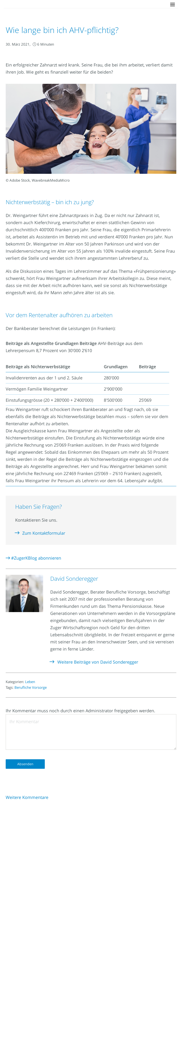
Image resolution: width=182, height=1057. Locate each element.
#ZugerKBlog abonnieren (33, 558)
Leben (30, 681)
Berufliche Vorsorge (30, 687)
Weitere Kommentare (27, 797)
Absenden (25, 764)
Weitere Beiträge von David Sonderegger (94, 662)
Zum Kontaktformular (40, 533)
